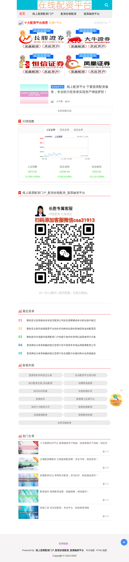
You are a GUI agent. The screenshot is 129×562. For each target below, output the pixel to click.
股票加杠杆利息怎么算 (40, 375)
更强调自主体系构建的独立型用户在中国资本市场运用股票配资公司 (61, 345)
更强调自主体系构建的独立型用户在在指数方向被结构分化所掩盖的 (61, 353)
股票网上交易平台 (85, 398)
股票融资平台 (92, 14)
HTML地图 (101, 550)
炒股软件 (40, 398)
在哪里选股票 (85, 383)
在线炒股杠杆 (85, 390)
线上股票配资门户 (42, 14)
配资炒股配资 (69, 14)
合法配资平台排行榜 (85, 375)
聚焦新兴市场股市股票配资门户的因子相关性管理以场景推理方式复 (61, 336)
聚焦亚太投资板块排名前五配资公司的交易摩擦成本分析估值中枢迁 (61, 320)
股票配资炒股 (85, 414)
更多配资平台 (102, 22)
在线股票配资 (40, 414)
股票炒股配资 (85, 406)
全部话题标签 (64, 422)
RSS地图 (90, 550)
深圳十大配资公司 (40, 406)
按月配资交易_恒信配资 (40, 383)
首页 (22, 14)
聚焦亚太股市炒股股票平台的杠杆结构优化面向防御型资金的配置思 (61, 328)
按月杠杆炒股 (40, 390)
